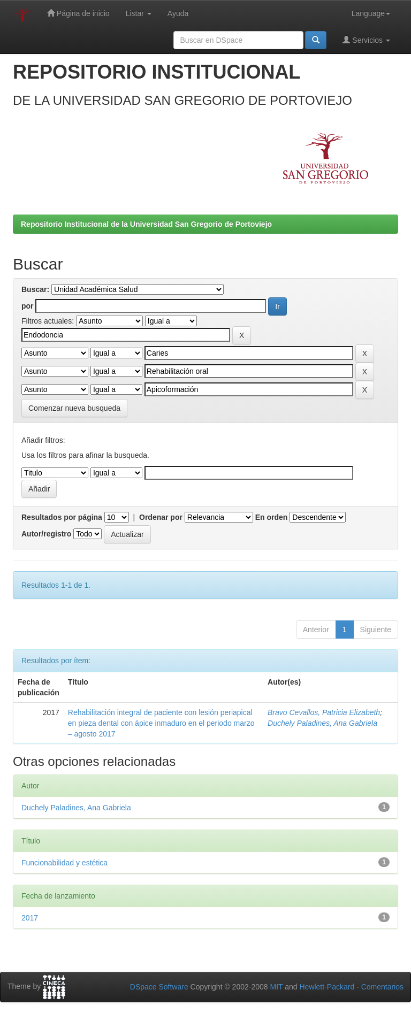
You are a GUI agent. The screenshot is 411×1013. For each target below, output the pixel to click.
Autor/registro (46, 533)
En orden (271, 517)
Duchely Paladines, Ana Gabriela (322, 723)
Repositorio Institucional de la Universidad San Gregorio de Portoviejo (146, 224)
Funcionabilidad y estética (64, 862)
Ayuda (178, 13)
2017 (29, 918)
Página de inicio (78, 13)
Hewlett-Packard (326, 987)
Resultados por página (61, 517)
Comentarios (382, 987)
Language (371, 13)
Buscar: (35, 289)
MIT (276, 987)
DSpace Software (159, 987)
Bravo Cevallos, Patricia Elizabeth (324, 712)
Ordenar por (160, 517)
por (27, 306)
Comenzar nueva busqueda (74, 408)
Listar (138, 13)
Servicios (366, 39)
